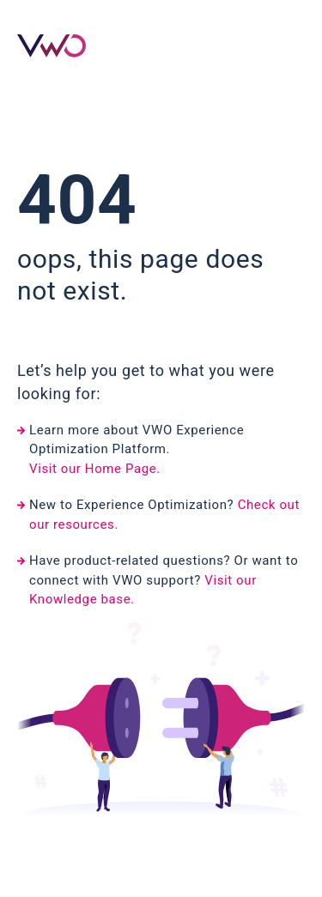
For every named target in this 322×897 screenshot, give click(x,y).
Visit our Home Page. (95, 468)
